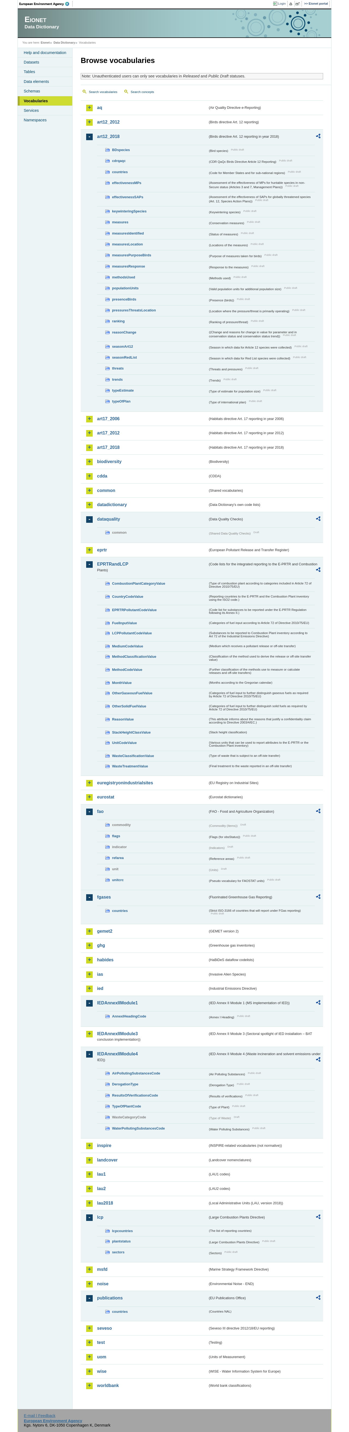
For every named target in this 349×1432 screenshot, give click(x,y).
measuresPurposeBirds (131, 255)
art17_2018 (108, 447)
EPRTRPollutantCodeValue (134, 610)
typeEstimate (123, 390)
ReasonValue (123, 719)
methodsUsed (123, 277)
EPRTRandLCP (112, 564)
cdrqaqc (119, 161)
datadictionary (112, 504)
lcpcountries (122, 1231)
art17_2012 (108, 433)
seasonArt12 (122, 346)
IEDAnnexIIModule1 (117, 1003)
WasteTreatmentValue (130, 766)
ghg (101, 945)
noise (103, 1283)
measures (120, 222)
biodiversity (109, 461)
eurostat (105, 797)
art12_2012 (108, 122)
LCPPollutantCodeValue (132, 633)
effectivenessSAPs (127, 197)
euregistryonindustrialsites (125, 782)
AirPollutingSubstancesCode (136, 1073)
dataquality (108, 519)
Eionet (45, 42)
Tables (29, 72)
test (101, 1342)
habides (105, 959)
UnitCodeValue (124, 743)
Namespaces (35, 120)
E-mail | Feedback (39, 1415)
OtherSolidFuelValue (129, 706)
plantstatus (121, 1241)
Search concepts (142, 92)
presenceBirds (124, 299)
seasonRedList (124, 357)
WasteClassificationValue (133, 756)
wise (102, 1371)
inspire (104, 1145)
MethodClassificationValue (134, 657)
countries (120, 172)
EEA (46, 4)
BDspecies (121, 150)
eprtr (102, 550)
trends (117, 379)
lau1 (101, 1174)
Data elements (36, 81)
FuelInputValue (124, 623)
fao (100, 811)
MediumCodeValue (127, 646)
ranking (118, 321)
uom (101, 1357)
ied (100, 988)
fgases (104, 897)
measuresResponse (128, 266)
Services (31, 110)
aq (99, 107)
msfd (102, 1269)
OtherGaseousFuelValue (132, 693)
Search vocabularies (103, 92)
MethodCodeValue (127, 670)
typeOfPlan (121, 401)
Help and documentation (45, 52)
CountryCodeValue (127, 597)
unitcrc (118, 880)
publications (110, 1298)
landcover (107, 1160)
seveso (104, 1328)
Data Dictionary (64, 42)
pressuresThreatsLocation (134, 310)
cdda (102, 476)
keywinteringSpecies (129, 211)
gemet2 (104, 931)
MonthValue (122, 683)
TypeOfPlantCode (126, 1106)
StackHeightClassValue (131, 732)
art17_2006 (108, 418)
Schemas (32, 91)
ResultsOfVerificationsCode (135, 1095)
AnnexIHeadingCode (129, 1016)
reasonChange (124, 332)
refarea (118, 858)
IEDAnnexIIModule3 (117, 1033)
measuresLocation (127, 244)
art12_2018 (108, 136)
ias (100, 974)
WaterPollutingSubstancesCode (138, 1128)
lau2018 (105, 1203)
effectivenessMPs (126, 183)
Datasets (31, 62)
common (106, 490)
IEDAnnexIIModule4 (117, 1054)
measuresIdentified (128, 233)
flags (116, 836)
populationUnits (125, 288)
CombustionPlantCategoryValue (138, 583)
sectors (118, 1252)
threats (118, 368)
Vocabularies (36, 101)
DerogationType (125, 1084)
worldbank (108, 1385)
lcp (100, 1217)
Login (282, 3)
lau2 (101, 1188)
